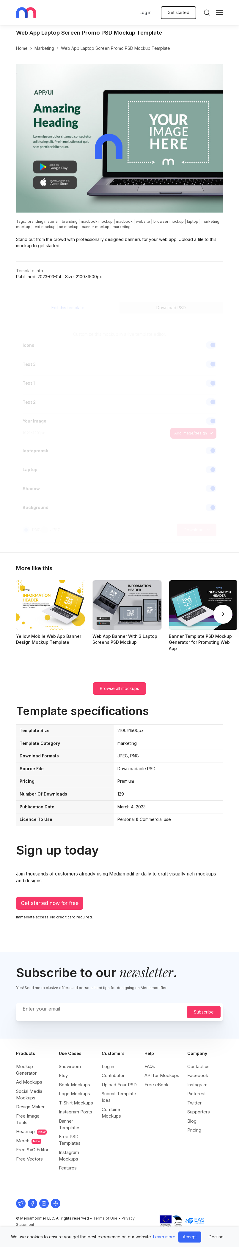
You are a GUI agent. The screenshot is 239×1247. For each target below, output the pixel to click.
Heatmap (31, 1132)
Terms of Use (105, 1218)
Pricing (194, 1130)
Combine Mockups (111, 1113)
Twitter (194, 1103)
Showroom (70, 1066)
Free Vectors (29, 1159)
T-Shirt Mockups (76, 1103)
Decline (216, 1236)
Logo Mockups (74, 1093)
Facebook (197, 1075)
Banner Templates (70, 1124)
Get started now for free (49, 903)
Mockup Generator (26, 1070)
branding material (43, 221)
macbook (124, 221)
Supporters (198, 1112)
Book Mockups (74, 1084)
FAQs (149, 1066)
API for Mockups (161, 1075)
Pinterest (196, 1093)
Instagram (197, 1084)
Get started (178, 12)
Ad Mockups (29, 1082)
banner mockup (95, 227)
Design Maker (30, 1107)
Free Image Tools (28, 1119)
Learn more (164, 1236)
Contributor (113, 1075)
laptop (192, 221)
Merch (28, 1141)
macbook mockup (97, 221)
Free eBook (156, 1084)
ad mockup (68, 227)
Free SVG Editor (32, 1149)
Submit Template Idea (119, 1097)
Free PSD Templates (70, 1140)
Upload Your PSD (119, 1084)
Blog (191, 1121)
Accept (190, 1236)
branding (70, 221)
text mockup (45, 227)
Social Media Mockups (29, 1094)
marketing (44, 48)
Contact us (198, 1066)
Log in (146, 12)
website (143, 221)
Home (22, 48)
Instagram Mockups (69, 1155)
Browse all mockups (119, 688)
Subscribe (204, 1011)
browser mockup (168, 221)
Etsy (63, 1075)
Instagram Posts (75, 1112)
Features (68, 1168)
